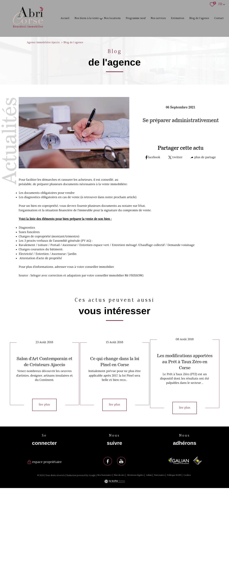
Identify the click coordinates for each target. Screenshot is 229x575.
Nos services (158, 18)
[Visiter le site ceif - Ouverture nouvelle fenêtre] (197, 461)
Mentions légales (135, 475)
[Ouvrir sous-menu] (101, 18)
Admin (149, 475)
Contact (219, 18)
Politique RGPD (174, 475)
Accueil (65, 18)
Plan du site (119, 475)
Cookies (187, 475)
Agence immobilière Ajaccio (43, 42)
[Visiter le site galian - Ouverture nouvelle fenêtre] (178, 461)
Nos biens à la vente (87, 18)
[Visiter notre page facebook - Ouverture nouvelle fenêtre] (107, 461)
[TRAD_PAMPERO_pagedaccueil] (28, 28)
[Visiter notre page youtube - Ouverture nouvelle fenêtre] (121, 461)
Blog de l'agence (199, 18)
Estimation (177, 18)
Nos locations (112, 18)
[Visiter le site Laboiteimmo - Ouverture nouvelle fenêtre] (114, 482)
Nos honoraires (104, 475)
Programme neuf (136, 18)
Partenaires (159, 475)
